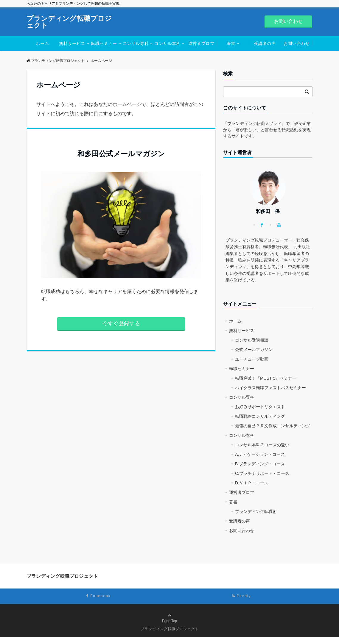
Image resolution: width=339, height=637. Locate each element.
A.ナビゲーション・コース (260, 454)
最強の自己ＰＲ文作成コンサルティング (272, 425)
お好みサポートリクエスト (260, 406)
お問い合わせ (288, 21)
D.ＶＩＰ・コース (251, 483)
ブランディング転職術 (256, 511)
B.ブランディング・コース (260, 463)
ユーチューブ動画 (251, 359)
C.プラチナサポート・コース (262, 473)
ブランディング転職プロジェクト (69, 22)
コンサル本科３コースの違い (262, 444)
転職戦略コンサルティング (260, 416)
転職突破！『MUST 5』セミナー (265, 378)
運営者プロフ (201, 43)
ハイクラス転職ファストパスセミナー (270, 387)
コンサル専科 (136, 43)
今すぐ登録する (121, 323)
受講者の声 (265, 43)
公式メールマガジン (254, 349)
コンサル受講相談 (251, 340)
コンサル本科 (167, 43)
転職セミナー (104, 43)
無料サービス (72, 43)
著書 (231, 43)
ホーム (42, 43)
